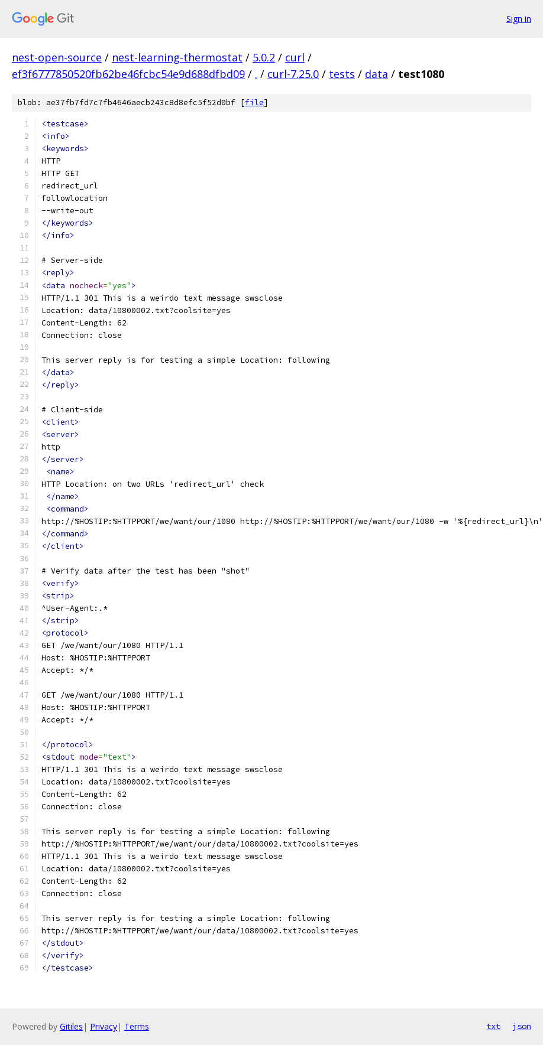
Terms (136, 1026)
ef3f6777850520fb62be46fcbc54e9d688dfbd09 (128, 74)
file (254, 102)
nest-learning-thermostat (177, 57)
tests (342, 74)
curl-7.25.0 (293, 74)
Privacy (103, 1026)
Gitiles (71, 1026)
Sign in (518, 18)
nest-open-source (57, 57)
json (521, 1026)
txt (493, 1026)
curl (295, 57)
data (376, 74)
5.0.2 (264, 57)
